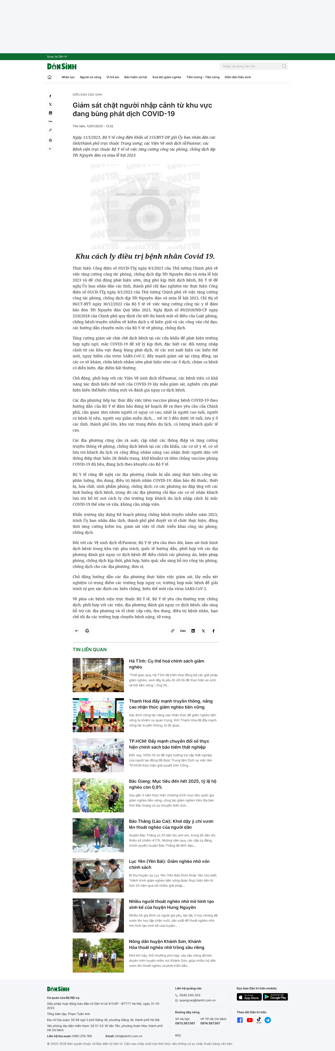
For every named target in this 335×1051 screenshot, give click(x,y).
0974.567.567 (210, 1023)
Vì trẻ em (112, 77)
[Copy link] (50, 130)
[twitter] (50, 104)
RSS (178, 1035)
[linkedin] (50, 113)
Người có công (90, 77)
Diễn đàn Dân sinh (238, 77)
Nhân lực (68, 77)
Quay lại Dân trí (57, 56)
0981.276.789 (82, 1036)
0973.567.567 (185, 1023)
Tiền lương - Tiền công (203, 77)
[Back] (50, 148)
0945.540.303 (189, 995)
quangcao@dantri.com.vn (197, 1000)
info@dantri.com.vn (128, 1036)
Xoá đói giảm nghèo (166, 77)
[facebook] (50, 95)
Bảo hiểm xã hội (135, 77)
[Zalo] (50, 121)
